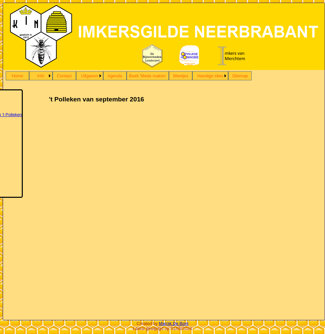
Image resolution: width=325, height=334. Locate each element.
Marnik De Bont (173, 323)
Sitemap (240, 75)
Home (17, 75)
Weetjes (180, 75)
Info (40, 75)
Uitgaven (89, 75)
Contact (64, 75)
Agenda (114, 75)
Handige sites (210, 75)
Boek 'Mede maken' (148, 75)
